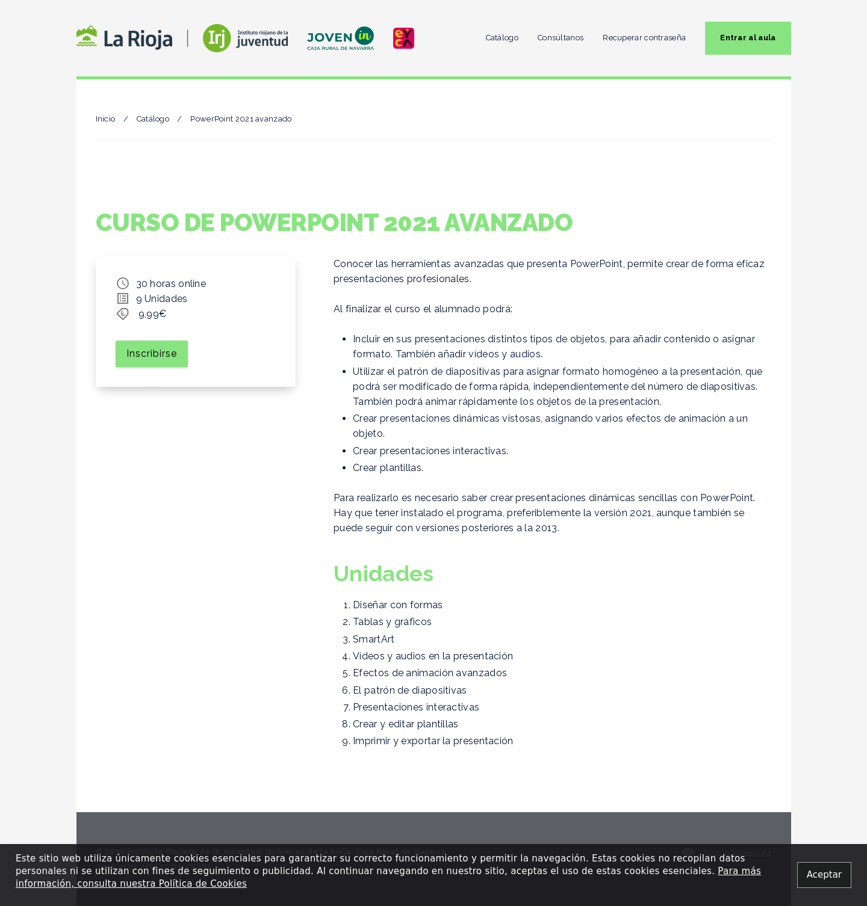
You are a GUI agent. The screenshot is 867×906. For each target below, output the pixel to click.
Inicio (106, 118)
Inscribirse (151, 353)
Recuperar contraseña (644, 37)
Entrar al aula (747, 37)
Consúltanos (560, 37)
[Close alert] (824, 875)
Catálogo (502, 37)
